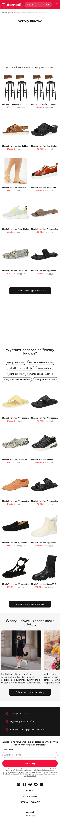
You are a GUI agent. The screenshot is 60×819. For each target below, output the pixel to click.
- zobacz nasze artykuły (30, 622)
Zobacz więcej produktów (30, 290)
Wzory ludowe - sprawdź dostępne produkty (30, 67)
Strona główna (7, 13)
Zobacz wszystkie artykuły (30, 692)
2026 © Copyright (30, 815)
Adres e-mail (7, 750)
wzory (15, 362)
